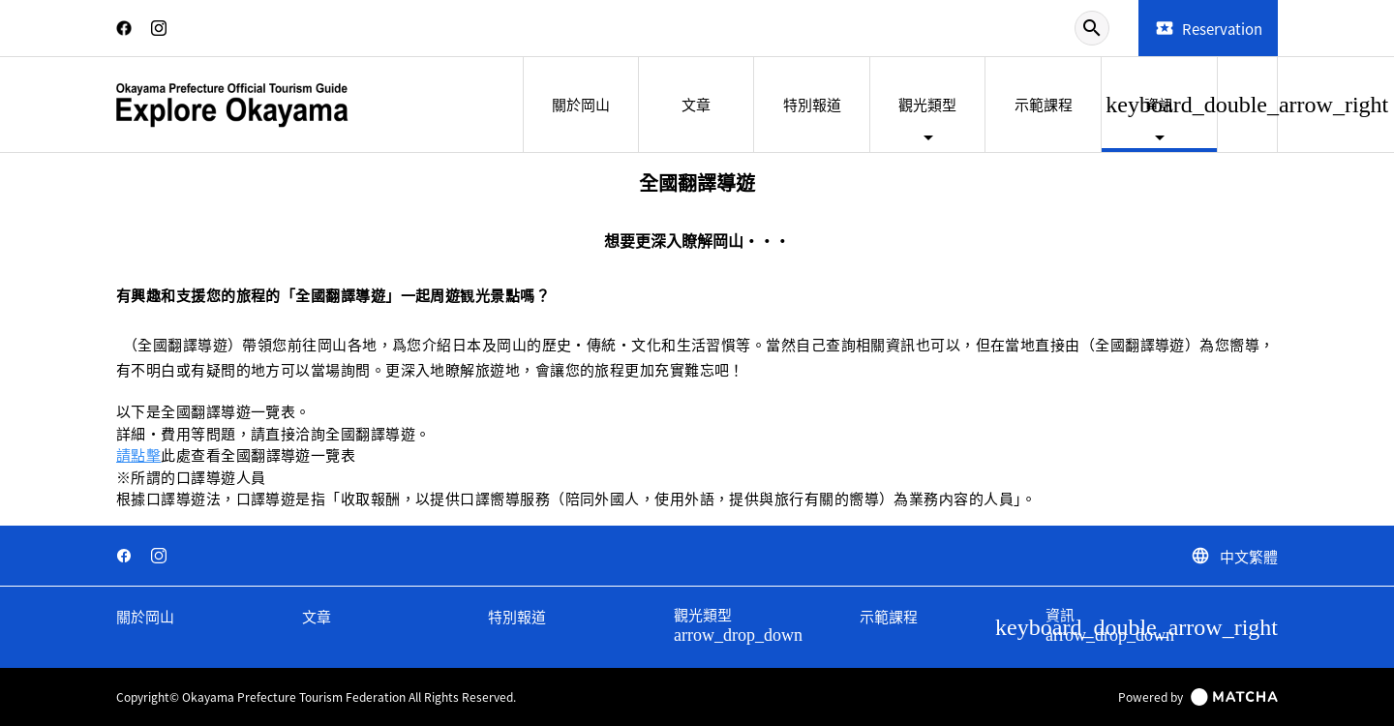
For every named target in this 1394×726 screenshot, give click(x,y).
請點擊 (138, 454)
